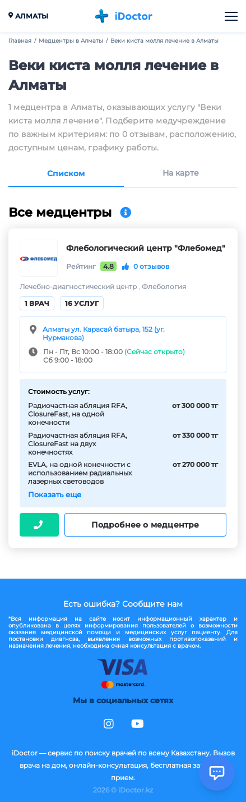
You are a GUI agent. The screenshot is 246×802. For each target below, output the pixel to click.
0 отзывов (145, 266)
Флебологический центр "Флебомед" (145, 248)
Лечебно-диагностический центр (79, 286)
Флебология (164, 286)
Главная (19, 41)
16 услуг (82, 303)
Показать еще (54, 494)
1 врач (37, 303)
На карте (181, 173)
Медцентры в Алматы (71, 41)
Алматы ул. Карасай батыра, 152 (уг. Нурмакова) (104, 333)
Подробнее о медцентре (145, 525)
